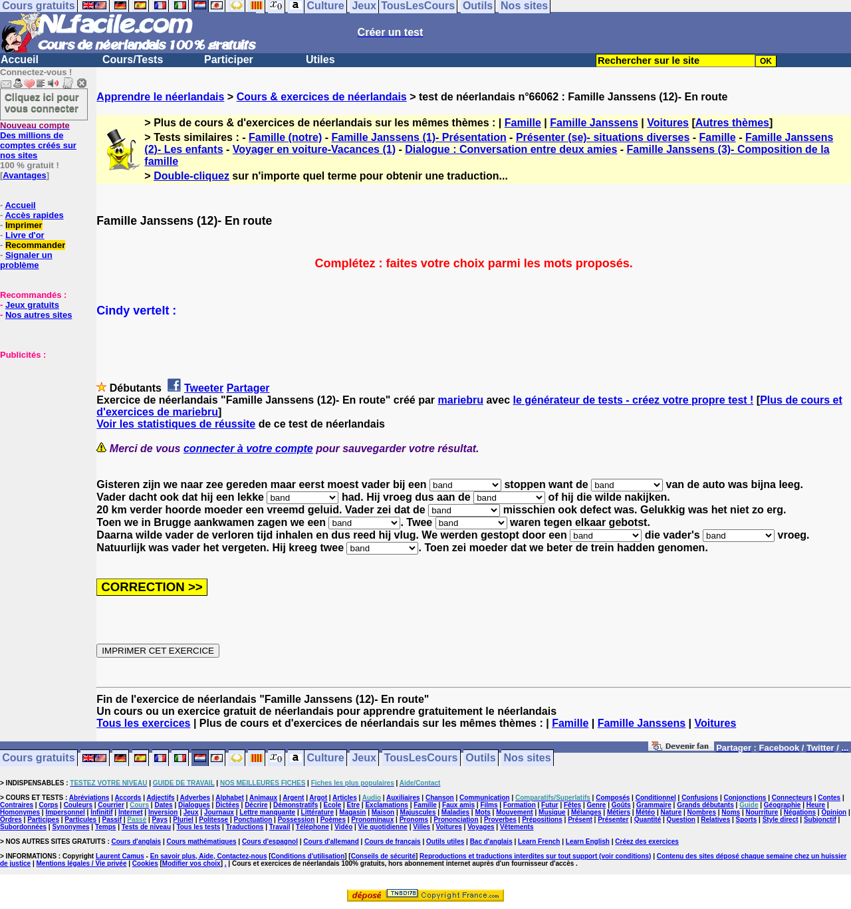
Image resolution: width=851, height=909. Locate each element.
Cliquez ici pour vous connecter (42, 102)
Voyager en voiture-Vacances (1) (314, 149)
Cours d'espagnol (270, 841)
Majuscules (418, 812)
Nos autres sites (38, 315)
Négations (800, 812)
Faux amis (458, 805)
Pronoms (414, 819)
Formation (519, 805)
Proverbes (500, 819)
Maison (383, 812)
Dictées (227, 805)
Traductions (245, 827)
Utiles (320, 59)
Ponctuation (253, 819)
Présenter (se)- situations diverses (602, 137)
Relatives (715, 819)
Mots (482, 812)
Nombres (701, 812)
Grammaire (653, 805)
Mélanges (586, 812)
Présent (580, 819)
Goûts (621, 805)
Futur (549, 805)
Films (488, 805)
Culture (325, 758)
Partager (248, 388)
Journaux (219, 812)
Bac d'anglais (491, 841)
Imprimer (24, 225)
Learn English (588, 841)
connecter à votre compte (248, 448)
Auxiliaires (403, 797)
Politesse (213, 819)
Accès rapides (34, 215)
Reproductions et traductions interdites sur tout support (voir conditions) (535, 856)
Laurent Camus (120, 856)
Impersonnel (64, 812)
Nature (671, 812)
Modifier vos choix (191, 863)
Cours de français (392, 841)
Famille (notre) (285, 137)
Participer (228, 59)
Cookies (145, 863)
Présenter (613, 819)
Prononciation (455, 819)
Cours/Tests (132, 59)
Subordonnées (23, 827)
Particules (80, 819)
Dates (163, 805)
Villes (421, 827)
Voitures (668, 122)
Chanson (440, 797)
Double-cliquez (191, 176)
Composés (613, 797)
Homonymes (20, 812)
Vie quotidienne (383, 827)
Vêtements (517, 827)
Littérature (317, 812)
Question (681, 819)
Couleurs (78, 805)
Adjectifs (160, 797)
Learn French (539, 841)
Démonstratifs (295, 805)
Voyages (480, 827)
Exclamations (386, 805)
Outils (480, 758)
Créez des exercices (647, 841)
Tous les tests (198, 827)
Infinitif (101, 812)
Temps (105, 827)
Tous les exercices (143, 723)
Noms (730, 812)
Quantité (648, 819)
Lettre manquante (267, 812)
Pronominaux (372, 819)
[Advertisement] (40, 426)
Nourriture (761, 812)
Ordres (11, 819)
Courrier (111, 805)
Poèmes (333, 819)
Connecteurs (792, 797)
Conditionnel (656, 797)
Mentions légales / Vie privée (82, 863)
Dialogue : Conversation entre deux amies (511, 149)
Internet (130, 812)
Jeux (364, 758)
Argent (293, 797)
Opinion (833, 812)
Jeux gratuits (32, 305)
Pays (160, 819)
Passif (112, 819)
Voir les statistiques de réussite (175, 424)
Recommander (35, 245)
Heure (815, 805)
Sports (746, 819)
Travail (280, 827)
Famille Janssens (594, 122)
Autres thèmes (732, 122)
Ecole (333, 805)
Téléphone (312, 827)
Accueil (20, 59)
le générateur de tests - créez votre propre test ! (633, 400)
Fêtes (572, 805)
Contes (829, 797)
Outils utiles (445, 841)
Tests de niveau (146, 827)
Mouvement (514, 812)
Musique (552, 812)
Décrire (256, 805)
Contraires (16, 805)
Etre (353, 805)
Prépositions (542, 819)
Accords (127, 797)
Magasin (352, 812)
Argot (318, 797)
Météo (645, 812)
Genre (596, 805)
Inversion (163, 812)
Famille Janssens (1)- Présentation (418, 137)
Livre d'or (25, 235)
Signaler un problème (26, 260)
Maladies (455, 812)
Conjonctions (745, 797)
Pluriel (183, 819)
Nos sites (527, 758)
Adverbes (195, 797)
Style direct (780, 819)
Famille (523, 122)
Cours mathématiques (202, 841)
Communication (484, 797)
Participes (43, 819)
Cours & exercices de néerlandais (322, 96)
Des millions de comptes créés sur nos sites (38, 140)
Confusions (699, 797)
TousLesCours (421, 758)
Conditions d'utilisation (308, 856)
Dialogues (194, 805)
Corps (48, 805)
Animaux (263, 797)
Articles (344, 797)
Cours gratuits (38, 758)
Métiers (618, 812)
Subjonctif (820, 819)
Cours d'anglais (137, 841)
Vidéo (343, 827)
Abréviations (89, 797)
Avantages (24, 175)
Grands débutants (705, 805)
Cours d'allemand (331, 841)
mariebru (460, 400)
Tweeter (203, 388)
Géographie (782, 805)
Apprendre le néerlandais (160, 96)
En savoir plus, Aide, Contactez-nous (208, 856)
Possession (296, 819)
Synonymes (70, 827)
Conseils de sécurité (383, 856)
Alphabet (229, 797)
